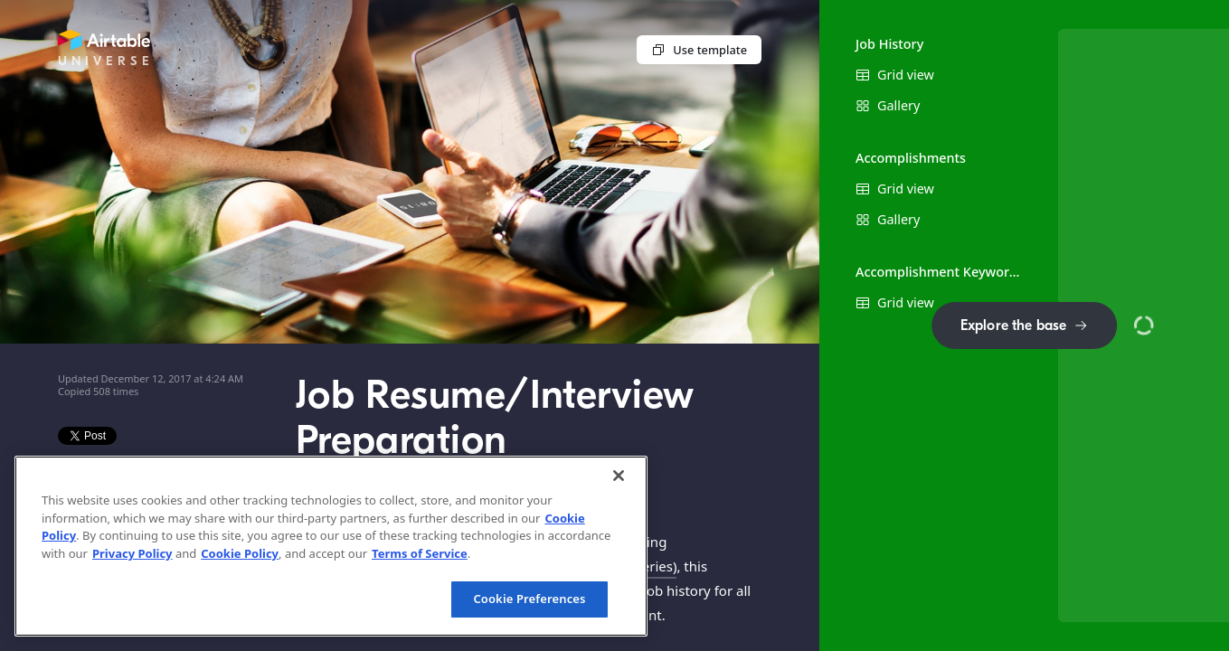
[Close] (618, 475)
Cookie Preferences (529, 598)
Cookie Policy (240, 553)
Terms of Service (420, 553)
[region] (331, 546)
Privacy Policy (132, 553)
